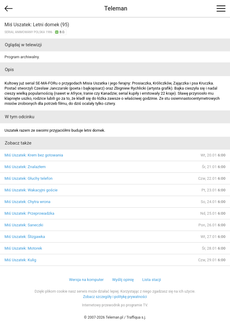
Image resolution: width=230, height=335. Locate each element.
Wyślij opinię (123, 279)
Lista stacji (151, 279)
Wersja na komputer (86, 279)
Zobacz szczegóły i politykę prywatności (115, 297)
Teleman (115, 8)
